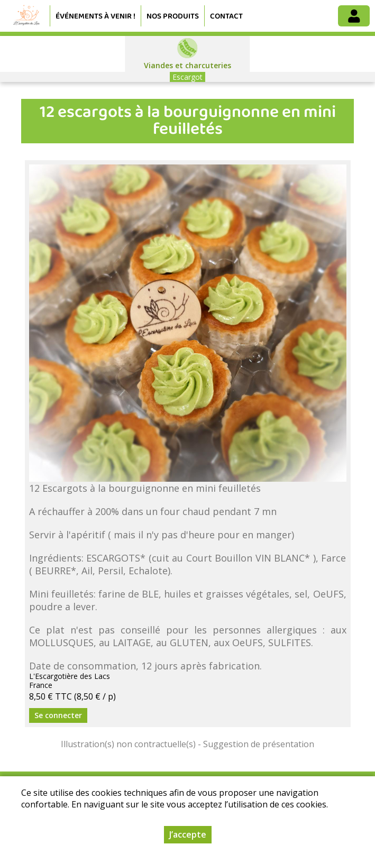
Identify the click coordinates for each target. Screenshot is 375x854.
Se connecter (58, 715)
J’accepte (187, 834)
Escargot (187, 77)
